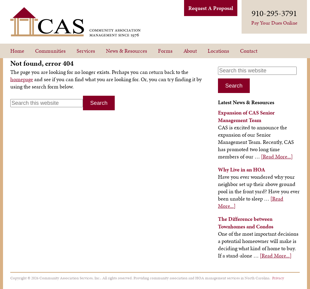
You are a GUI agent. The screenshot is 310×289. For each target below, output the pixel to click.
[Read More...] (277, 156)
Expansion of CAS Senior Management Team (246, 116)
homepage (21, 79)
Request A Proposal (210, 8)
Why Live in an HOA (241, 169)
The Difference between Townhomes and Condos (245, 222)
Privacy (278, 278)
